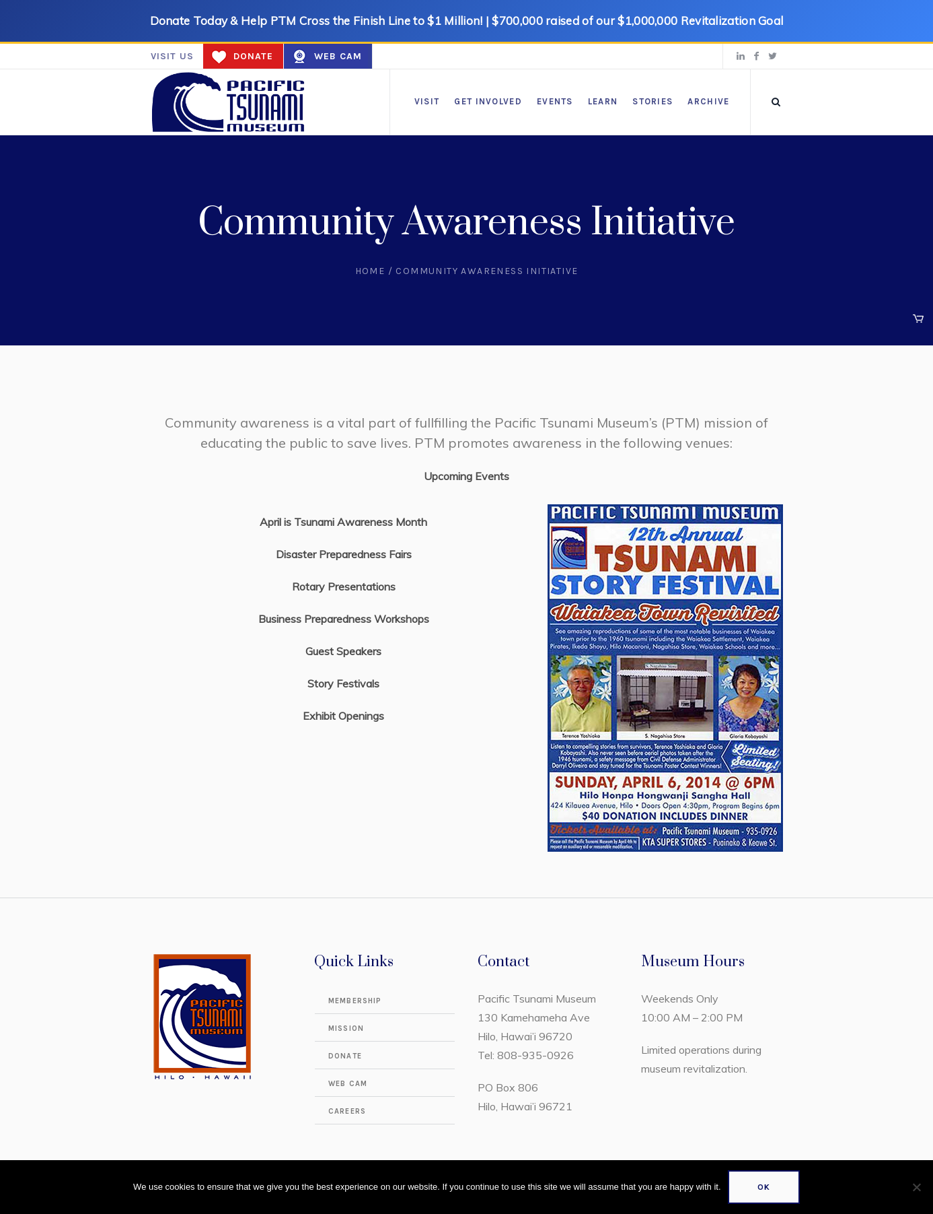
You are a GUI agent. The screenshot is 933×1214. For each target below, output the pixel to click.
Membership (354, 1001)
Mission (346, 1028)
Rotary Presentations (344, 586)
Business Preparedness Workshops (343, 619)
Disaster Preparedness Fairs (344, 554)
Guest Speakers (343, 651)
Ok (763, 1187)
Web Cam (338, 56)
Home (370, 271)
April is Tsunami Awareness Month (343, 522)
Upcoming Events (466, 476)
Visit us (172, 56)
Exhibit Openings (343, 715)
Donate (253, 56)
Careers (347, 1111)
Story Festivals (343, 683)
